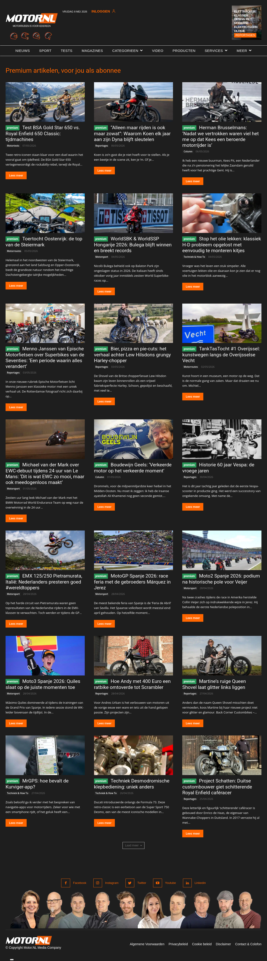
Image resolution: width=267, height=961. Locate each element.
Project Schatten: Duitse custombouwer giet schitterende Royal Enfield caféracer (217, 786)
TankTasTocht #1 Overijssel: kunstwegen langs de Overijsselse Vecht (221, 354)
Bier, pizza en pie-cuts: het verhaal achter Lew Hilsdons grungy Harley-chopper (132, 354)
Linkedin (200, 883)
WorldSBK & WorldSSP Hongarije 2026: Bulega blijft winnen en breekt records (133, 244)
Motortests (13, 145)
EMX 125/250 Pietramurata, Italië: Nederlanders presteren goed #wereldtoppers (44, 581)
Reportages (245, 35)
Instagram (112, 883)
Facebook (79, 883)
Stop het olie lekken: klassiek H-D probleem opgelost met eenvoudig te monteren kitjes (221, 244)
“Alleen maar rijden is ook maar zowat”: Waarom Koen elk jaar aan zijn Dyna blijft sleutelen (132, 133)
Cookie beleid (202, 944)
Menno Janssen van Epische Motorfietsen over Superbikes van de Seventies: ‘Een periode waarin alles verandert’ (45, 357)
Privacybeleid (178, 944)
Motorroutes (14, 251)
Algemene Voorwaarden (147, 944)
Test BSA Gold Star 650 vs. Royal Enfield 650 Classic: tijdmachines (43, 133)
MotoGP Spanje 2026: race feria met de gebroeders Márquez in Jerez (132, 581)
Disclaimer (223, 944)
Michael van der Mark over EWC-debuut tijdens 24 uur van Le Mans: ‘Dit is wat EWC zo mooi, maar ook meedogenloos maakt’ (45, 473)
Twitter (141, 883)
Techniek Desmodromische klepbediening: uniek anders (132, 784)
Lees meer (16, 175)
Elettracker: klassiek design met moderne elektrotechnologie (246, 21)
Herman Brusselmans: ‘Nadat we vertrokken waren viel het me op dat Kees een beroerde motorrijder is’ (220, 136)
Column (188, 151)
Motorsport (101, 256)
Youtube (170, 883)
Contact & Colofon (248, 944)
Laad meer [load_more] (133, 845)
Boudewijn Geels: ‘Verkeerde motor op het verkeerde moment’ (133, 468)
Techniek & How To (194, 256)
